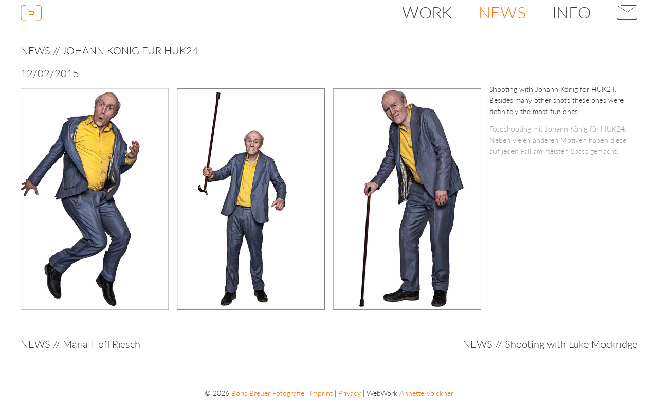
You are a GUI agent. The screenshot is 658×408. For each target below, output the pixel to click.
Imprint (321, 392)
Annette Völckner (426, 392)
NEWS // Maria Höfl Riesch (80, 344)
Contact (627, 12)
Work (427, 12)
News (502, 12)
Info (571, 12)
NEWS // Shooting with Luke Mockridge (550, 344)
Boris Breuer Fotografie (267, 392)
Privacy (349, 392)
